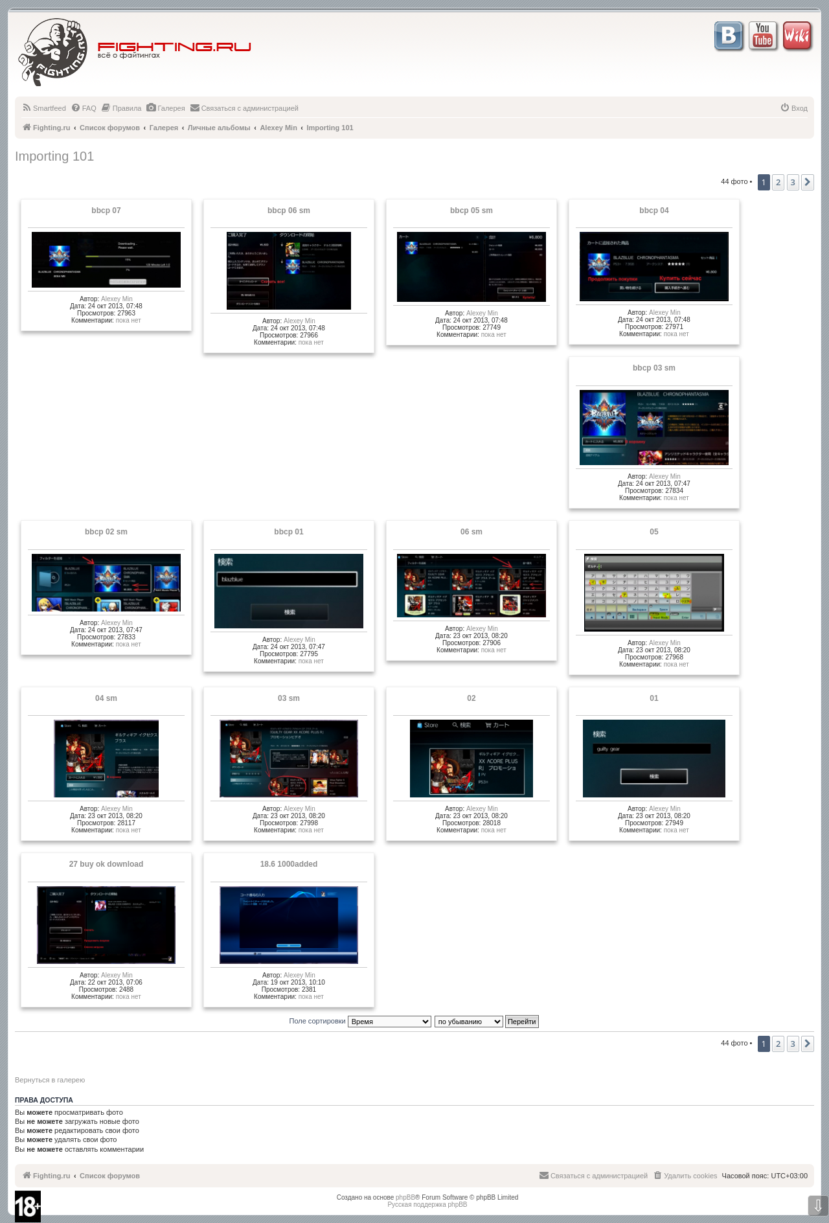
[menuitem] (43, 108)
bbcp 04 (653, 210)
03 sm (289, 698)
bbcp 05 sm (471, 210)
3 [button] (793, 182)
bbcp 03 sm (654, 367)
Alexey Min (117, 299)
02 (471, 698)
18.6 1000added (289, 864)
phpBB (405, 1197)
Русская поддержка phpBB (427, 1204)
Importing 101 (54, 156)
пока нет (128, 320)
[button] (807, 182)
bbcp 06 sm (288, 210)
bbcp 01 (288, 531)
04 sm (106, 698)
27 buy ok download (106, 864)
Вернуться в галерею (50, 1080)
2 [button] (778, 182)
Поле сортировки (360, 1021)
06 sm (471, 531)
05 (654, 531)
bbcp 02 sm (106, 531)
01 (654, 698)
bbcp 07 (105, 210)
